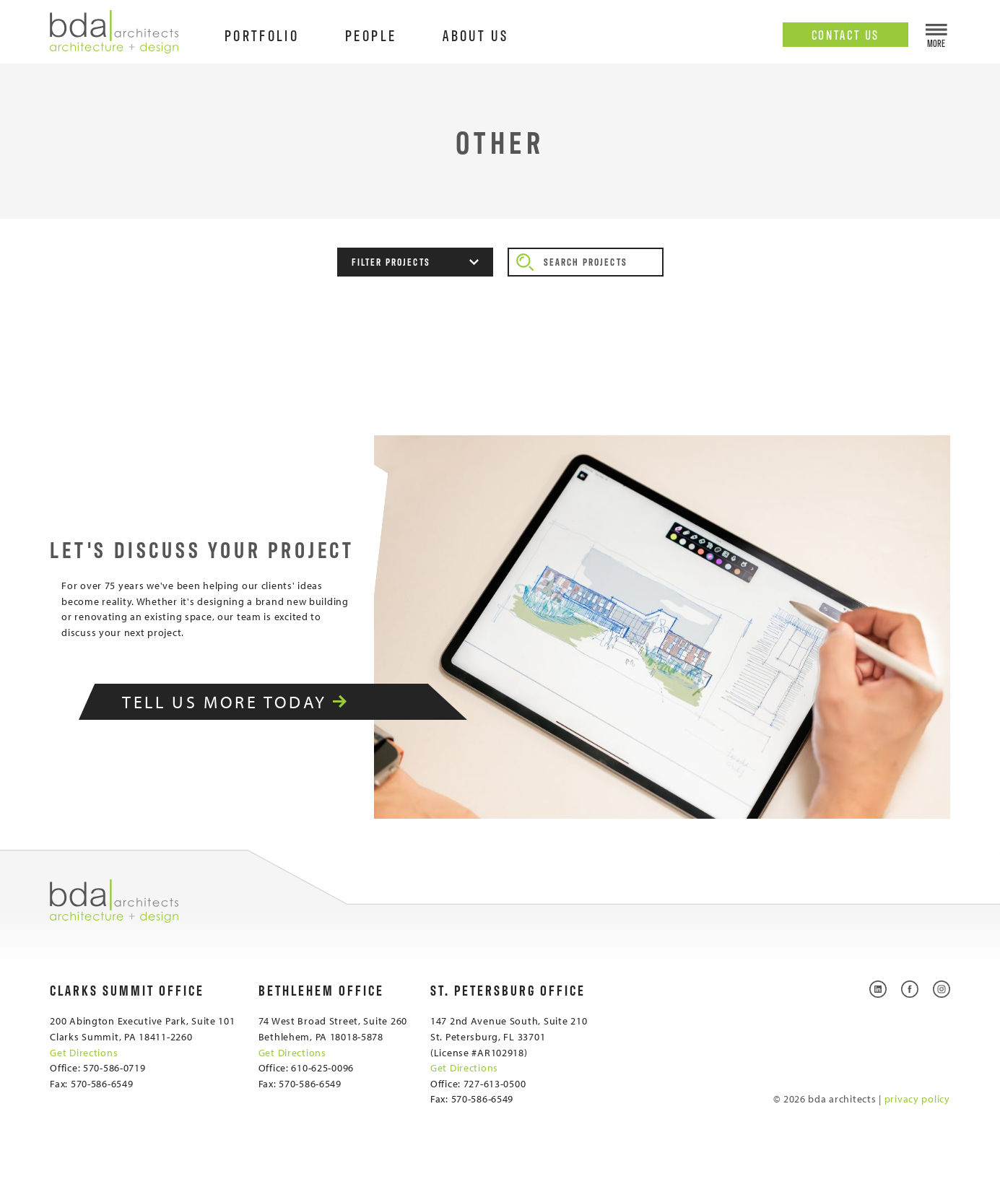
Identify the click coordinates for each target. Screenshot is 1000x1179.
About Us (475, 34)
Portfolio (262, 34)
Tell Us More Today (254, 702)
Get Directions (84, 1052)
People (370, 34)
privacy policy (917, 1098)
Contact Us (846, 34)
